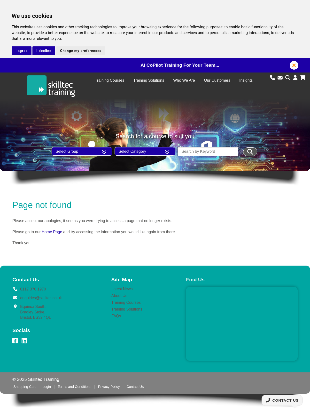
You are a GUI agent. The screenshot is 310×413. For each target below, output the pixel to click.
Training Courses (109, 80)
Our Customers (217, 80)
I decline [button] (43, 51)
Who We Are (184, 80)
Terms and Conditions (74, 387)
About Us (119, 296)
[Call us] (273, 77)
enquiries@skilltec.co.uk (41, 298)
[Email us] (281, 77)
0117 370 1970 (33, 289)
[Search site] (288, 77)
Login (46, 387)
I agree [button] (22, 51)
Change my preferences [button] (80, 51)
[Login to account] (296, 77)
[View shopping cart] (302, 77)
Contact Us (135, 387)
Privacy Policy (109, 387)
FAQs (116, 316)
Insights (246, 80)
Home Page (52, 232)
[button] (294, 65)
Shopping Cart (24, 387)
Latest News (122, 289)
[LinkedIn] (24, 341)
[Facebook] (15, 341)
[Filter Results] (250, 151)
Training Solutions (148, 80)
